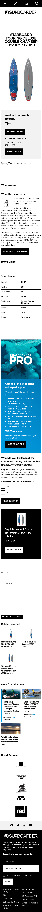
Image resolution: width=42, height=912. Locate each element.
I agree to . (19, 875)
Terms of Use (28, 889)
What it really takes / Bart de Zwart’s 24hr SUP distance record (9, 740)
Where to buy (14, 152)
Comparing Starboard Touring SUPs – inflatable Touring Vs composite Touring (11, 707)
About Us (7, 895)
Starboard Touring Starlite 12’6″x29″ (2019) (8, 644)
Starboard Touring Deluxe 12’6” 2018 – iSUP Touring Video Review (31, 706)
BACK (12, 616)
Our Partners (27, 893)
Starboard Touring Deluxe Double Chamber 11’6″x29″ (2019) (8, 670)
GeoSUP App (28, 899)
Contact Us (8, 899)
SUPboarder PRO (30, 896)
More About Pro (15, 444)
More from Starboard (15, 251)
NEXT (19, 616)
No (8, 492)
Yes (9, 123)
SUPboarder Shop (11, 902)
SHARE (5, 616)
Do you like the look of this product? (18, 481)
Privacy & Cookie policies (23, 875)
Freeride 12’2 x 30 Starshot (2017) (29, 644)
